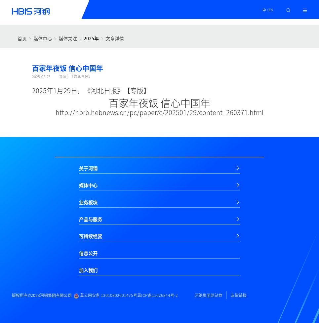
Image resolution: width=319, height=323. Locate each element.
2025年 (91, 38)
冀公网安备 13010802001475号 (105, 295)
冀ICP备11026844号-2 (157, 295)
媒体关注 (68, 38)
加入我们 (88, 270)
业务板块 (88, 202)
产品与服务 (90, 219)
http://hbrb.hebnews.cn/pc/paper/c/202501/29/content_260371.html (159, 112)
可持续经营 (90, 236)
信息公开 (88, 253)
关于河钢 (88, 168)
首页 (22, 38)
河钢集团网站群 (208, 295)
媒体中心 (42, 38)
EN (271, 9)
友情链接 (239, 295)
